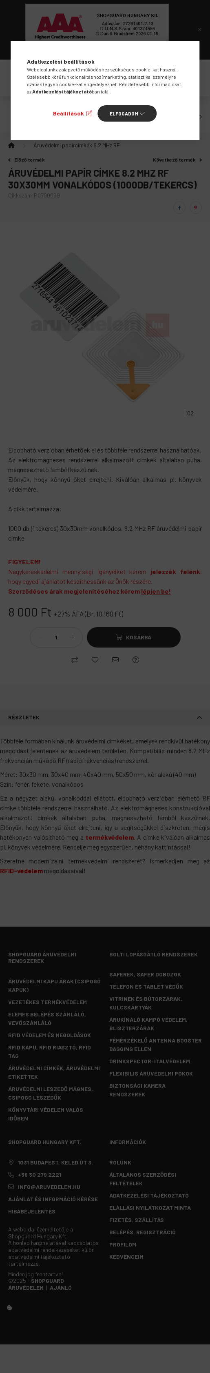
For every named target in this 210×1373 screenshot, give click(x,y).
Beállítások (68, 113)
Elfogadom (124, 113)
